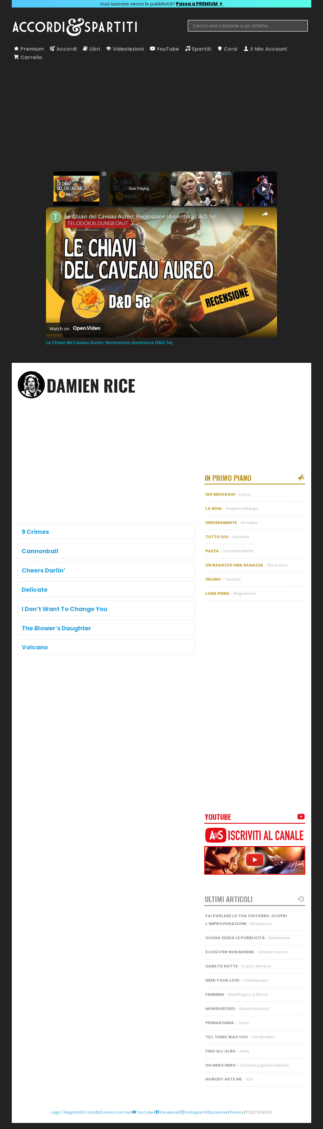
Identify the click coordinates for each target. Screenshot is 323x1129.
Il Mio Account (266, 48)
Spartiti (198, 48)
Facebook (166, 1106)
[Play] (201, 189)
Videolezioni (125, 48)
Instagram (193, 1106)
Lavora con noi (116, 1106)
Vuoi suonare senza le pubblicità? (161, 4)
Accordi (63, 48)
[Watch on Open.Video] (75, 328)
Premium (29, 48)
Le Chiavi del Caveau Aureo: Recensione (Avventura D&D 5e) (141, 216)
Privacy (236, 1106)
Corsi (227, 48)
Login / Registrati (66, 1106)
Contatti (92, 1106)
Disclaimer (217, 1106)
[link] (56, 217)
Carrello (28, 57)
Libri (91, 48)
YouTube (164, 48)
